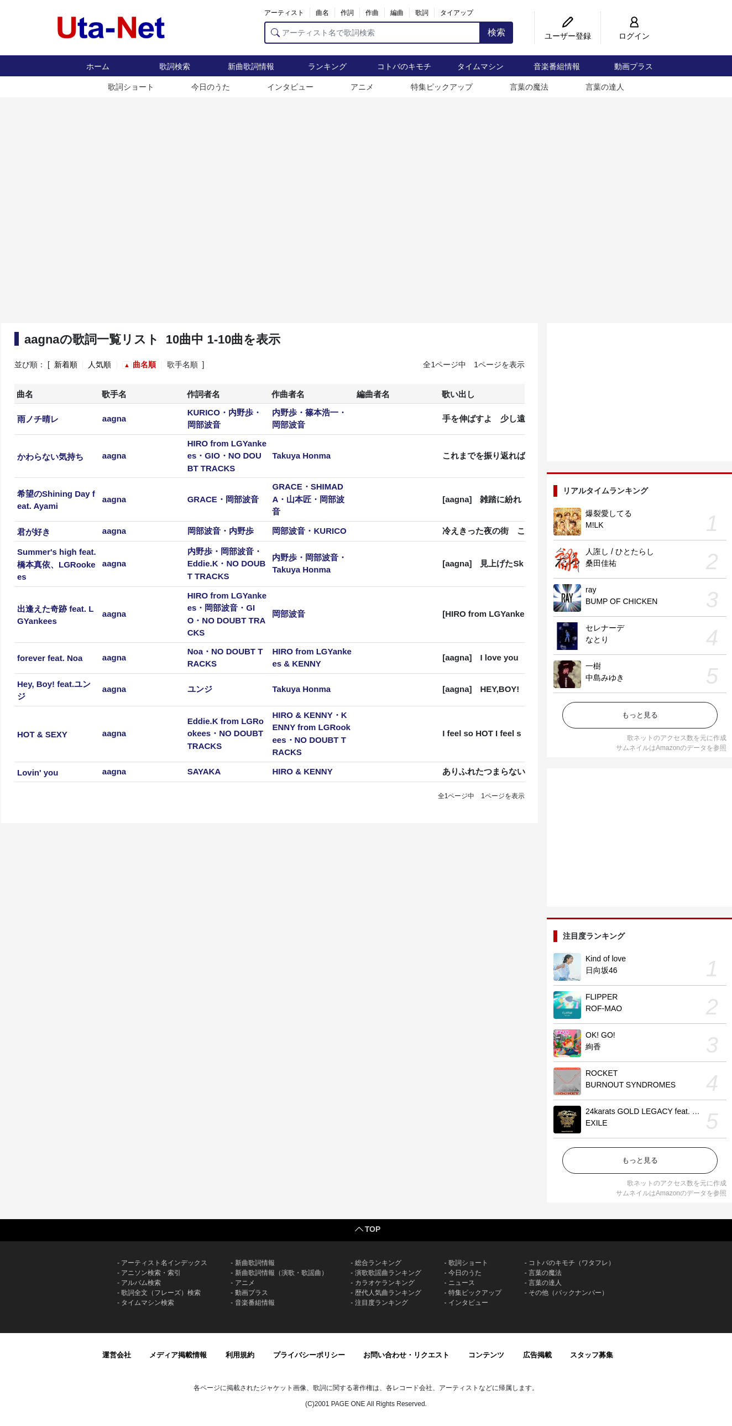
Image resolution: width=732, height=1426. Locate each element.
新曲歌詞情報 (251, 66)
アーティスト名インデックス (164, 1263)
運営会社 (116, 1355)
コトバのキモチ (404, 66)
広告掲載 (537, 1355)
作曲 (372, 13)
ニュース (461, 1283)
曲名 (322, 13)
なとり (597, 639)
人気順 (99, 364)
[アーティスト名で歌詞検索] (372, 33)
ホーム (97, 66)
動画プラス (633, 66)
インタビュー (290, 86)
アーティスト (284, 13)
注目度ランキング (381, 1303)
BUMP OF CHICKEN (621, 601)
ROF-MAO (603, 1008)
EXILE (596, 1122)
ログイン (634, 36)
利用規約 (240, 1355)
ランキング (327, 66)
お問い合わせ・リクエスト (406, 1355)
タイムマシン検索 (147, 1303)
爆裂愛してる (608, 513)
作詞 (347, 13)
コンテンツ (486, 1355)
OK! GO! (600, 1035)
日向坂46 (601, 970)
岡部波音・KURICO (309, 530)
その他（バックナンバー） (568, 1293)
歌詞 (421, 13)
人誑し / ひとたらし (619, 551)
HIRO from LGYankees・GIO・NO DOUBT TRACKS (226, 456)
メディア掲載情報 (178, 1355)
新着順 (65, 364)
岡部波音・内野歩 (220, 530)
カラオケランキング (385, 1283)
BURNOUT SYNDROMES (630, 1084)
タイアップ (456, 13)
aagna (114, 418)
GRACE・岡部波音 (223, 499)
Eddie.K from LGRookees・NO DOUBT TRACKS (225, 733)
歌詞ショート (131, 86)
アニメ (362, 86)
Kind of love (605, 958)
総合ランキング (378, 1263)
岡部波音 (288, 613)
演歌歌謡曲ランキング (388, 1273)
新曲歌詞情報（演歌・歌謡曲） (281, 1273)
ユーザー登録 (568, 36)
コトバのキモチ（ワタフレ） (572, 1263)
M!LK (594, 525)
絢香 (593, 1046)
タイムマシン (480, 66)
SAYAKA (204, 771)
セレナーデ (604, 627)
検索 (496, 32)
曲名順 (144, 364)
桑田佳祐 (600, 563)
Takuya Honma (301, 455)
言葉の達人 (604, 86)
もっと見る (640, 715)
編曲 (397, 13)
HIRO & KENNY (302, 771)
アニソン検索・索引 (151, 1273)
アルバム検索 (141, 1283)
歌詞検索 (174, 66)
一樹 (593, 666)
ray (590, 589)
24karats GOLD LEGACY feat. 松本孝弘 (654, 1111)
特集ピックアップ (442, 86)
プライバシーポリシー (309, 1355)
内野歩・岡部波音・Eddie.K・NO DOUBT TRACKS (226, 564)
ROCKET (601, 1073)
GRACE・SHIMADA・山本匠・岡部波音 (308, 499)
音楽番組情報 (557, 66)
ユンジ (199, 689)
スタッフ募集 (591, 1355)
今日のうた (210, 86)
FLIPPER (601, 996)
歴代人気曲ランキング (388, 1293)
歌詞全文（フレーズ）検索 (161, 1293)
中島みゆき (604, 677)
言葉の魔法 (529, 86)
